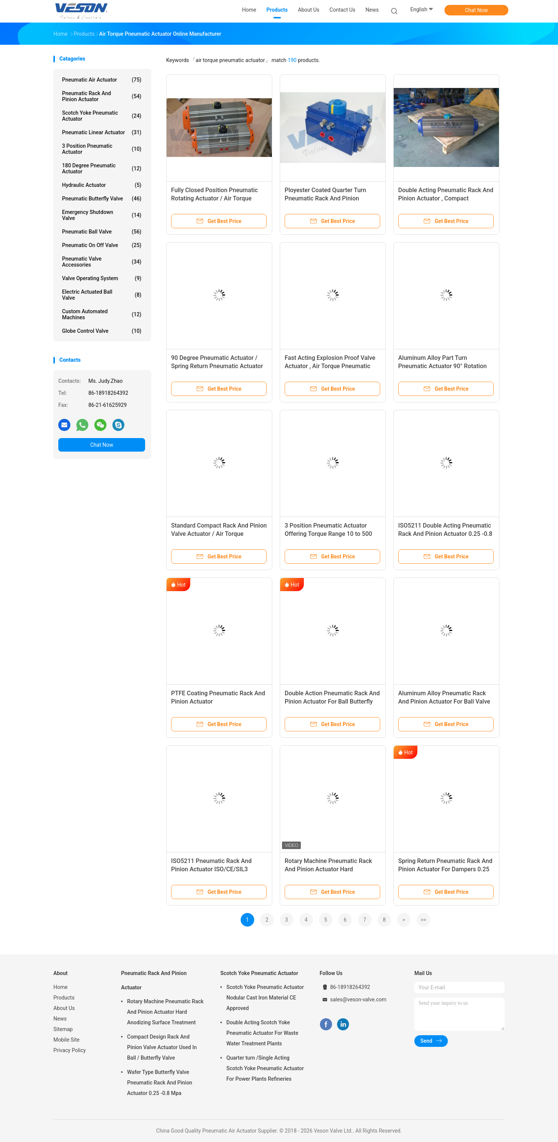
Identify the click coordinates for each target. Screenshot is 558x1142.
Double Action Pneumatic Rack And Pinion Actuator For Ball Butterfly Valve (332, 701)
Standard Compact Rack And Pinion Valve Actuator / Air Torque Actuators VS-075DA (219, 534)
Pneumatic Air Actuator (101, 79)
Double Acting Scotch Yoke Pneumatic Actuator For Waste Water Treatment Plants (262, 1032)
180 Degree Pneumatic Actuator (101, 168)
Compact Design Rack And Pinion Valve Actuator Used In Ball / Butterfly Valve (162, 1047)
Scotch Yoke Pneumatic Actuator (101, 116)
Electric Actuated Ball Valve (101, 295)
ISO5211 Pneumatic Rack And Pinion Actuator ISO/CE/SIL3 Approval (211, 869)
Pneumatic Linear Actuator (101, 132)
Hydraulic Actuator (101, 185)
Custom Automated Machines (101, 314)
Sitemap (63, 1029)
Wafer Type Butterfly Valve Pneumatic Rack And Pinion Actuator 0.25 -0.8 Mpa (159, 1082)
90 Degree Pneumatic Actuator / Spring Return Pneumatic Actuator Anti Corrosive (217, 366)
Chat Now (476, 10)
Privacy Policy (69, 1050)
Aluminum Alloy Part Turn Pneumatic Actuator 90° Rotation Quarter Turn (442, 366)
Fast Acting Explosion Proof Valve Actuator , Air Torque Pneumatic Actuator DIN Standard (330, 366)
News (60, 1019)
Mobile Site (66, 1040)
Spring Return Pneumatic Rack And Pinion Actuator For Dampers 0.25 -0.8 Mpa (445, 869)
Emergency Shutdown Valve (101, 215)
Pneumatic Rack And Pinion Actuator (101, 96)
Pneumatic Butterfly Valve (101, 198)
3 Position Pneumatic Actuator (101, 149)
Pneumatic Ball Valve (101, 231)
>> (423, 920)
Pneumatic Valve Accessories (101, 262)
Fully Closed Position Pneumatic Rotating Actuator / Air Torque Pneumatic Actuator (214, 198)
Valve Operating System (101, 278)
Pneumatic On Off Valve (101, 245)
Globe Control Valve (101, 331)
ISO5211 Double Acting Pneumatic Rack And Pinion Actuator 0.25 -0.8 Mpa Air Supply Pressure (445, 534)
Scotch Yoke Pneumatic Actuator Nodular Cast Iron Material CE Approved (265, 997)
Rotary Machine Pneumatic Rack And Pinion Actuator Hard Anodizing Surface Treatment (328, 869)
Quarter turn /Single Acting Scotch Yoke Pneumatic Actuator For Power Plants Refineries (265, 1068)
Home (60, 987)
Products (63, 998)
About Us (64, 1008)
